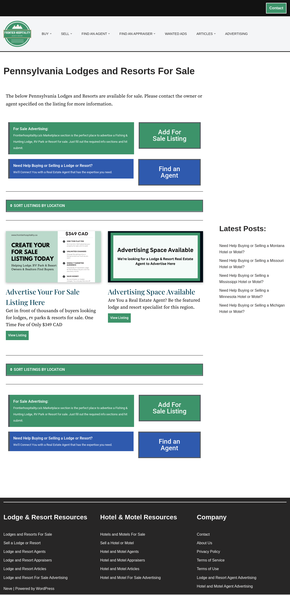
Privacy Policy (208, 552)
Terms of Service (210, 561)
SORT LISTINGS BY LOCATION (39, 206)
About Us (204, 543)
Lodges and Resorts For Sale (27, 535)
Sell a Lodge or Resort (22, 543)
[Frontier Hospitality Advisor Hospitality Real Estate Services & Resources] (18, 33)
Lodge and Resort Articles (24, 569)
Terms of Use (208, 569)
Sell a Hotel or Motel (117, 543)
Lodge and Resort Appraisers (27, 561)
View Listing (17, 335)
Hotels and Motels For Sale (122, 535)
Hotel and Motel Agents (119, 552)
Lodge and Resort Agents (24, 552)
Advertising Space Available (151, 292)
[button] (51, 33)
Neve (7, 589)
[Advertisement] (253, 145)
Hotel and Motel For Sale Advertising (130, 578)
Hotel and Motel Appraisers (122, 561)
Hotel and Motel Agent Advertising (225, 586)
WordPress (45, 589)
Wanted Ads (176, 34)
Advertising (236, 34)
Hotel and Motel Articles (119, 569)
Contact (276, 8)
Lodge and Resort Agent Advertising (226, 578)
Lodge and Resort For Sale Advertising (35, 578)
